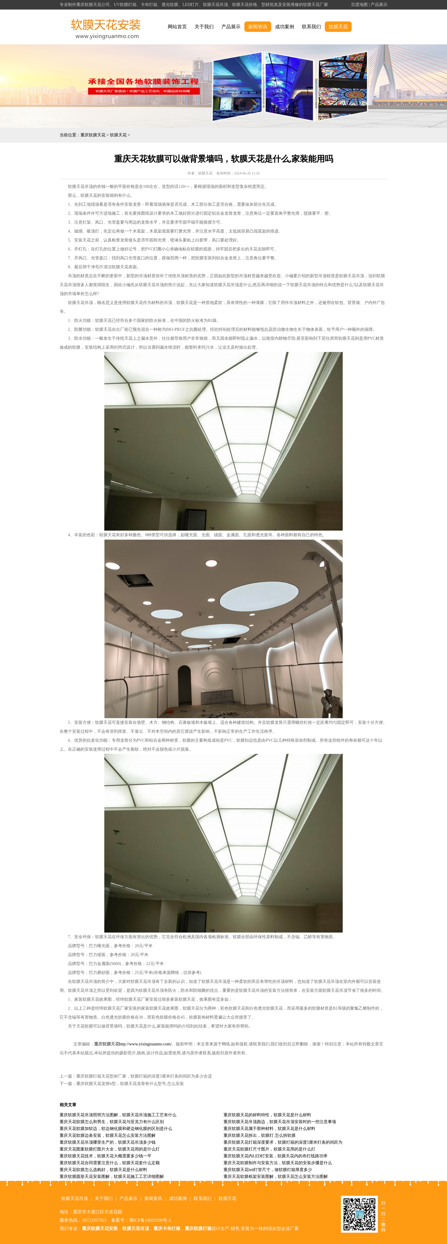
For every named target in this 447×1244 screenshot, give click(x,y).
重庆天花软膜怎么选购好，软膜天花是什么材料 (103, 1169)
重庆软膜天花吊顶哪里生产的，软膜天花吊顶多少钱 (108, 1142)
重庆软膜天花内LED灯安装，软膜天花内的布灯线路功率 (276, 1156)
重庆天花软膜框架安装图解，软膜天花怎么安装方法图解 (276, 1176)
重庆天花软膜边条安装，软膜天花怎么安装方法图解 (108, 1135)
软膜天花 (338, 26)
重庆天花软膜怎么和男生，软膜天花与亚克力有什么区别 (112, 1122)
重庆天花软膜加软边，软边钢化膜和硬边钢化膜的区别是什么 (116, 1128)
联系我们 (311, 26)
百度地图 (359, 4)
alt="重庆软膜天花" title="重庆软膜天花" (106, 27)
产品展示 (379, 4)
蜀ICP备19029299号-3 (150, 1220)
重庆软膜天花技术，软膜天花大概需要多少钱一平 (105, 1156)
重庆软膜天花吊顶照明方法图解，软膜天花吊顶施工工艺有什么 (118, 1115)
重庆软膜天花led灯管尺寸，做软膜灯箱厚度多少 (268, 1169)
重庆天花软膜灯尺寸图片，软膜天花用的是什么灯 (269, 1149)
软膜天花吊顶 (74, 1198)
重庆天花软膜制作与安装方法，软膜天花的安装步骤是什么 (278, 1163)
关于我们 (204, 26)
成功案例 (284, 26)
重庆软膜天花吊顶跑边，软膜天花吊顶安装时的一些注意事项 (280, 1122)
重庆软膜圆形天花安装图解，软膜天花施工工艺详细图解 (112, 1176)
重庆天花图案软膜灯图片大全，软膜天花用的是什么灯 (110, 1149)
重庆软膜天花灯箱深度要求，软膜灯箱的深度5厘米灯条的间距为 (283, 1142)
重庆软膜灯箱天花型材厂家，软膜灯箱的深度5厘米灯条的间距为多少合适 (144, 1076)
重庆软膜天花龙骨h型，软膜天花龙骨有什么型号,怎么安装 (130, 1083)
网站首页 (177, 26)
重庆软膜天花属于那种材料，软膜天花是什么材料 (269, 1128)
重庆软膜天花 (92, 135)
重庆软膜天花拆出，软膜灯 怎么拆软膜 (260, 1135)
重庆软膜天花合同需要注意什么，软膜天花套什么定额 (110, 1163)
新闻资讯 (257, 26)
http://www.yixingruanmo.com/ (145, 1044)
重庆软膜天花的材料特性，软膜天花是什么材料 (267, 1115)
